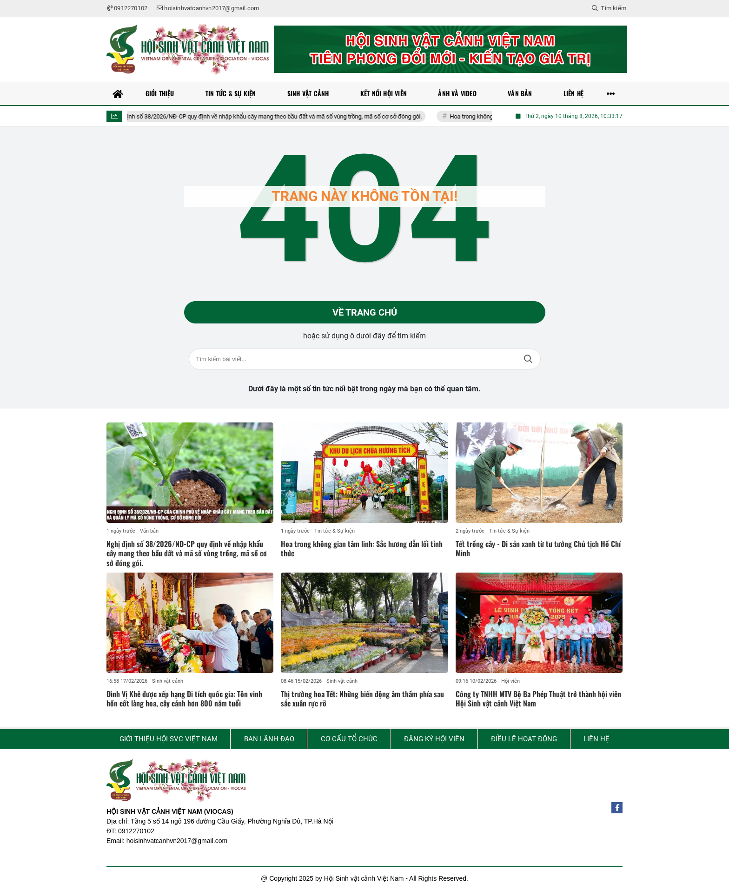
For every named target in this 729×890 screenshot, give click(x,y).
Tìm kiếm (528, 359)
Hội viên (510, 681)
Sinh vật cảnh (167, 681)
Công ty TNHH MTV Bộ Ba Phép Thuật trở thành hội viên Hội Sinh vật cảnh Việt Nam (538, 698)
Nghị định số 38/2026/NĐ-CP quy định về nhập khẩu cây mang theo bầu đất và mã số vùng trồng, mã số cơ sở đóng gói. (273, 116)
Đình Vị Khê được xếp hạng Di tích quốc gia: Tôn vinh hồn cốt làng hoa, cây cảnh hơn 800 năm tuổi (184, 698)
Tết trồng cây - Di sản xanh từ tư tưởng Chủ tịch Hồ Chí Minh (538, 548)
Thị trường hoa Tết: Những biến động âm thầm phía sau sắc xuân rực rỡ (362, 698)
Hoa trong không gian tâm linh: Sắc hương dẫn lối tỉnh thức (362, 548)
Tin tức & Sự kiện (334, 531)
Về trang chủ (364, 312)
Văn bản (149, 531)
